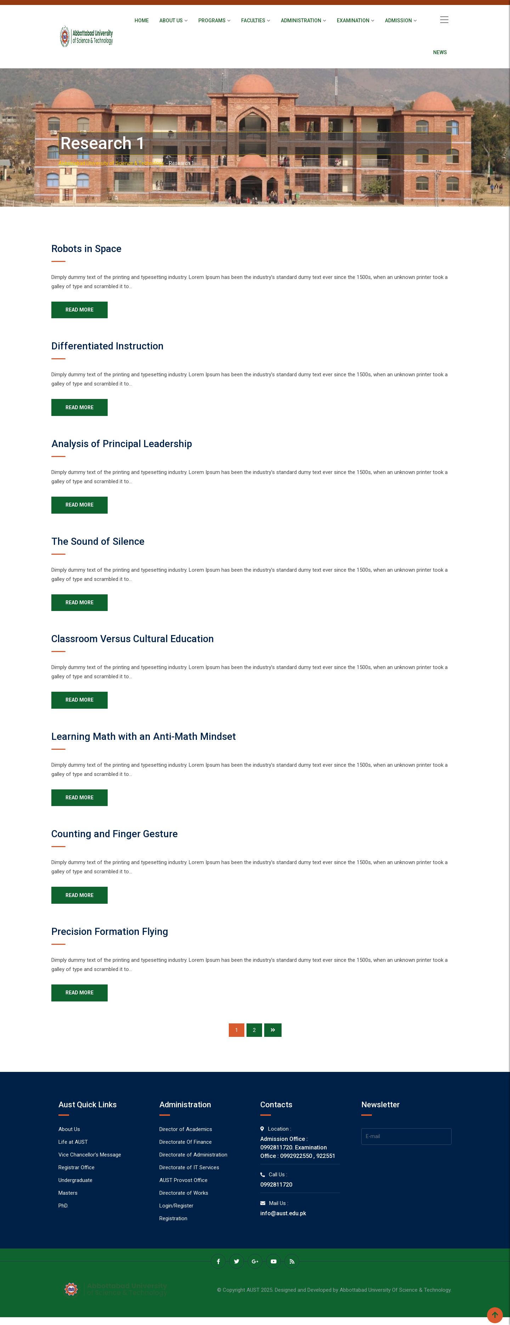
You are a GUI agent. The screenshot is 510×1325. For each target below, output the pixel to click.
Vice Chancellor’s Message (89, 1164)
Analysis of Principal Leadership (127, 446)
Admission (398, 20)
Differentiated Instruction (110, 347)
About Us (171, 20)
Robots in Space (89, 248)
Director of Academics (185, 1139)
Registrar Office (76, 1177)
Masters (68, 1202)
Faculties (253, 20)
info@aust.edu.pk (283, 1223)
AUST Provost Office (183, 1190)
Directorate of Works (183, 1202)
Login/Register (176, 1215)
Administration (301, 20)
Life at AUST (73, 1151)
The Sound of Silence (101, 544)
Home (142, 20)
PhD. (63, 1215)
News (440, 52)
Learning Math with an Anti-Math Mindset (148, 742)
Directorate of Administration (193, 1164)
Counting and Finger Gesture (119, 841)
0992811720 (276, 1194)
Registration (173, 1228)
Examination (353, 20)
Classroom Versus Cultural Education (139, 643)
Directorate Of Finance (185, 1151)
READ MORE (81, 310)
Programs (212, 20)
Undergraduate (75, 1190)
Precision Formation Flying (114, 939)
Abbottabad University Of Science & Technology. (396, 1299)
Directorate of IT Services (189, 1177)
